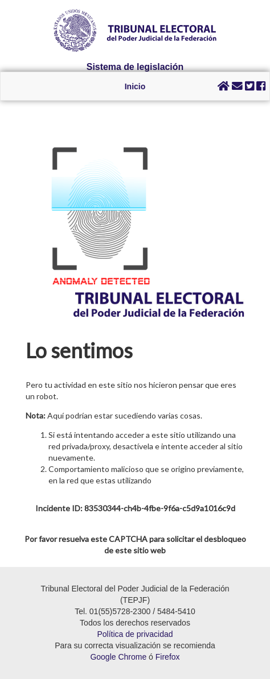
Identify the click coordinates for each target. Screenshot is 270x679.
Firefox (168, 656)
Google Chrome (118, 656)
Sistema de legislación (135, 67)
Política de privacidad (135, 634)
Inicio (135, 86)
